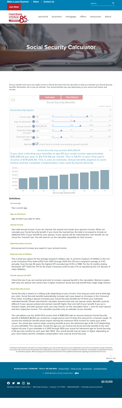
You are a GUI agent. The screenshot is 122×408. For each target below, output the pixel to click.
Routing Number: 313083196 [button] (26, 369)
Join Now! (14, 6)
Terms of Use (76, 369)
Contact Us (48, 1)
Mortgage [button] (71, 16)
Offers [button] (83, 16)
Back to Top (111, 358)
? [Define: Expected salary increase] (33, 131)
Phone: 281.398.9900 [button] (48, 369)
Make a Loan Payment (18, 1)
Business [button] (57, 16)
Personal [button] (43, 16)
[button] (61, 110)
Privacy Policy (64, 369)
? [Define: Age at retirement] (33, 122)
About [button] (108, 16)
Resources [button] (95, 16)
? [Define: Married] (33, 144)
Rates (36, 1)
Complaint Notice (100, 369)
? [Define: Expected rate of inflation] (33, 138)
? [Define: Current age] (33, 117)
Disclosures (87, 369)
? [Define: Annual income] (33, 126)
